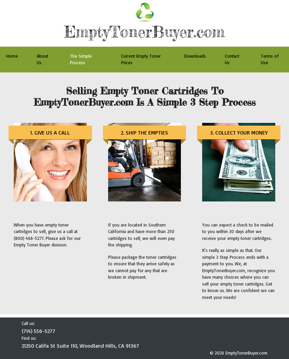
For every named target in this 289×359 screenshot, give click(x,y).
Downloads (195, 56)
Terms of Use (270, 59)
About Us (42, 59)
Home (12, 56)
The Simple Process (81, 59)
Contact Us (232, 59)
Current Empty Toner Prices (141, 59)
